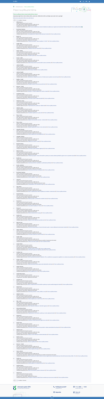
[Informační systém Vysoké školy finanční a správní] (15, 1)
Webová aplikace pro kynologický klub (36, 134)
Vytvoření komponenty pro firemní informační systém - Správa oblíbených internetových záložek (47, 227)
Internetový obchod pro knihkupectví (35, 170)
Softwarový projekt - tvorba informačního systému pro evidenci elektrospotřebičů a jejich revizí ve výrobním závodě (51, 155)
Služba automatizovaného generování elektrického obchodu (40, 264)
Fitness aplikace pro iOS (33, 271)
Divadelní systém (31, 55)
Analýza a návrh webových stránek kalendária (37, 334)
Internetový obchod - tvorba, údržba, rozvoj (37, 291)
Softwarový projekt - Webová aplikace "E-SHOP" (38, 41)
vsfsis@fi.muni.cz (59, 388)
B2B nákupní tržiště (32, 69)
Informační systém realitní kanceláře (35, 98)
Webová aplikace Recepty (33, 348)
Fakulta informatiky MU (25, 388)
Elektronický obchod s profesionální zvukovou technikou (39, 62)
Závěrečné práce (19, 6)
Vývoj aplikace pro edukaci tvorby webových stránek (38, 34)
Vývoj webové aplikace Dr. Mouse (35, 205)
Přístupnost (77, 393)
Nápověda (58, 392)
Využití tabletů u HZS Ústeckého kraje (35, 184)
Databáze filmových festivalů (34, 48)
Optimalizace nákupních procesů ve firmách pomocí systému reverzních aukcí (43, 77)
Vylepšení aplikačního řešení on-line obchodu (37, 127)
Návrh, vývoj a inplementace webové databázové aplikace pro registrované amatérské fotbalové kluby (49, 26)
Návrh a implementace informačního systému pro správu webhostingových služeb (44, 284)
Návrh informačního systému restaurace (36, 370)
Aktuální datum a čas (79, 388)
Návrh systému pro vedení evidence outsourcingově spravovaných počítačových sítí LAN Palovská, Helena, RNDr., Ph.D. (52, 356)
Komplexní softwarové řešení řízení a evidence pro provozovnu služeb (42, 377)
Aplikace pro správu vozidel (33, 141)
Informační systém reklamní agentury (35, 148)
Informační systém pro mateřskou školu (36, 249)
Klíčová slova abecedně (18, 18)
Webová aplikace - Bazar (33, 177)
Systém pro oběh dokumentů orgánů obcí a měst (38, 320)
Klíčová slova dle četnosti (29, 18)
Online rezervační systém (33, 241)
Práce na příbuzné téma (29, 6)
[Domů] (80, 1)
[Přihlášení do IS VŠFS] (89, 1)
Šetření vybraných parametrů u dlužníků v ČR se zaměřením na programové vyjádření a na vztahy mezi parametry (51, 257)
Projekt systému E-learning (33, 248)
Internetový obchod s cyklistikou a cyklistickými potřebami (39, 162)
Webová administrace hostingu (34, 212)
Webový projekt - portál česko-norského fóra (37, 198)
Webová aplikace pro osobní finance (35, 298)
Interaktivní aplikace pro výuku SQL (35, 112)
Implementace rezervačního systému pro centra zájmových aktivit (41, 313)
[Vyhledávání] (83, 1)
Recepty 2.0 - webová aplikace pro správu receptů (38, 91)
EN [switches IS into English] (86, 1)
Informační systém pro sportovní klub (35, 234)
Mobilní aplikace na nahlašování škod (35, 363)
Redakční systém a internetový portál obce (36, 84)
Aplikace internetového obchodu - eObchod (37, 119)
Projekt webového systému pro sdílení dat (36, 105)
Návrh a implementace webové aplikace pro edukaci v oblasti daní (41, 191)
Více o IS (77, 392)
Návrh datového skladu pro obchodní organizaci (38, 305)
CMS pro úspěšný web (32, 341)
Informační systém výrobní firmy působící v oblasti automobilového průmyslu (43, 327)
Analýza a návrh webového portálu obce (36, 220)
